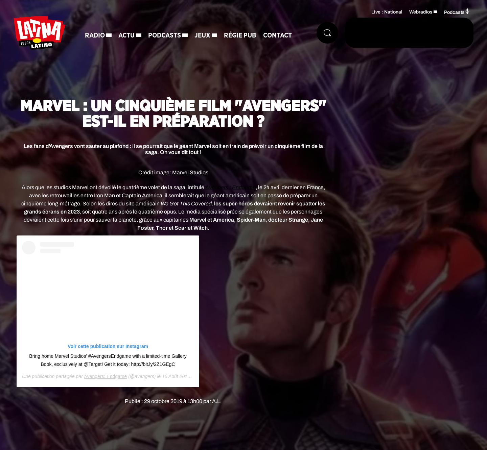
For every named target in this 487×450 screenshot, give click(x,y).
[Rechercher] (327, 33)
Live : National (386, 12)
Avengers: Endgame (105, 376)
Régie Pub (240, 35)
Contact (277, 35)
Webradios (421, 12)
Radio (95, 35)
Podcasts (164, 35)
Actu (126, 35)
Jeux (202, 35)
